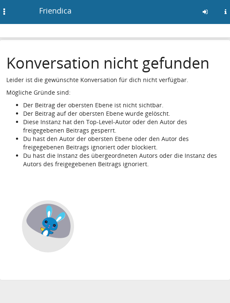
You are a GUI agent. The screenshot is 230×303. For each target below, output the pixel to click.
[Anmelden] (205, 11)
